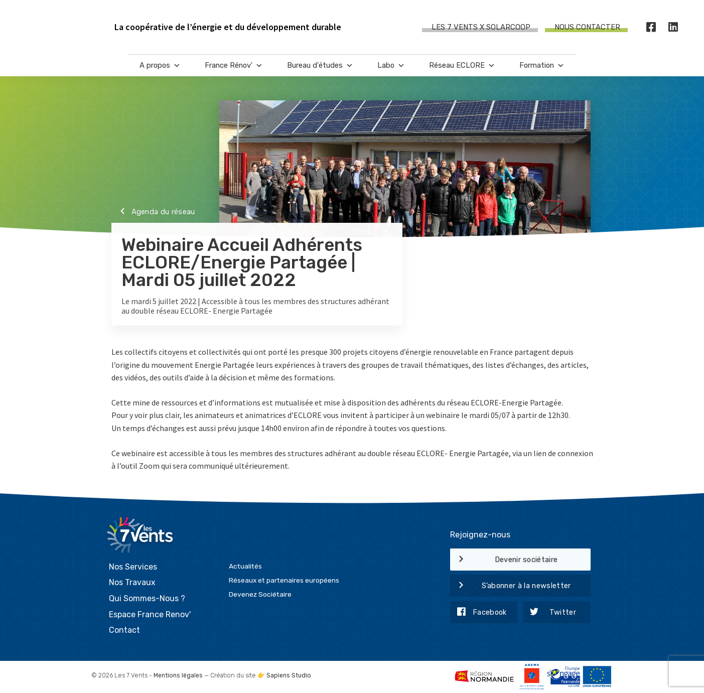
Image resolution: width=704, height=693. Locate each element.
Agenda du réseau (153, 212)
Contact (124, 630)
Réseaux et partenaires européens (284, 580)
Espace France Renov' (150, 614)
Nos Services (133, 567)
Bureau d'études (320, 65)
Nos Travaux (132, 582)
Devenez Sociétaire (260, 594)
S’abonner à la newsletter (510, 586)
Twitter (549, 612)
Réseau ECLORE (462, 65)
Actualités (245, 566)
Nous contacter (587, 27)
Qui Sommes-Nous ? (147, 598)
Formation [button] (542, 65)
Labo (391, 65)
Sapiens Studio (288, 675)
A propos (160, 65)
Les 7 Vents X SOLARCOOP (481, 27)
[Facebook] (651, 27)
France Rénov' (234, 65)
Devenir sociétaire (504, 560)
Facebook (478, 612)
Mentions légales (178, 675)
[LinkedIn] (673, 27)
